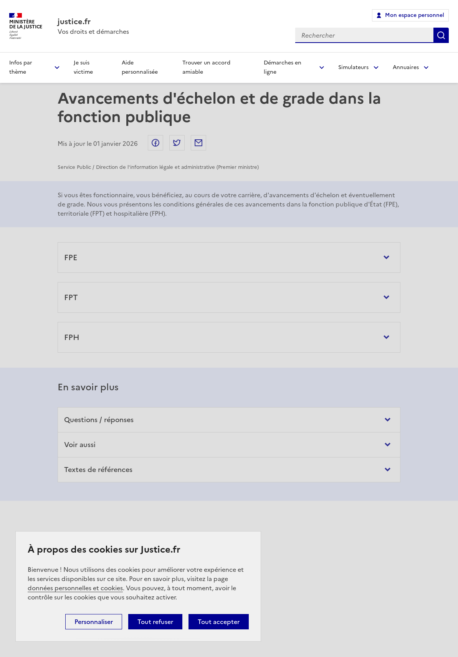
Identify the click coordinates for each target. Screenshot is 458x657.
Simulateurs (353, 67)
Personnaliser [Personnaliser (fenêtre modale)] (93, 621)
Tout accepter (219, 621)
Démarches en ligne (282, 67)
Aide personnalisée (140, 67)
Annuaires (406, 67)
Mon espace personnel (414, 15)
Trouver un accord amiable (206, 67)
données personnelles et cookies (75, 588)
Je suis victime (83, 67)
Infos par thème (20, 67)
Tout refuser (155, 621)
